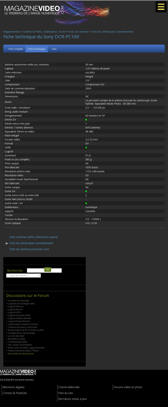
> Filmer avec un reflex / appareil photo (25, 347)
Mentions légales (14, 387)
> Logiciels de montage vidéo (20, 303)
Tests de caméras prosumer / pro (29, 249)
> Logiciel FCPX (13, 312)
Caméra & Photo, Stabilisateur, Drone (44, 31)
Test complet (15, 49)
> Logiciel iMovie (14, 309)
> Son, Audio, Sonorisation (19, 344)
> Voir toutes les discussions (20, 353)
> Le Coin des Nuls (15, 335)
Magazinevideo (11, 31)
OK (47, 269)
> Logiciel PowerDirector (18, 321)
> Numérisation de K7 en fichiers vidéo (25, 330)
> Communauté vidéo (16, 341)
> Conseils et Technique (17, 300)
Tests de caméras (78, 31)
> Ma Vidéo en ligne (15, 338)
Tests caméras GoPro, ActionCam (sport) (33, 237)
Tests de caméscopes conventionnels (112, 31)
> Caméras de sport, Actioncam (21, 327)
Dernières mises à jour (72, 399)
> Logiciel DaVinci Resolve (18, 318)
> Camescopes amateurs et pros (22, 324)
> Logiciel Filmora (14, 306)
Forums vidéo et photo (128, 387)
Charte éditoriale (69, 387)
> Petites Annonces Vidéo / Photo (22, 350)
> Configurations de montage (20, 333)
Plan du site (65, 393)
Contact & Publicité (15, 393)
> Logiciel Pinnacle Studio (18, 315)
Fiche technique (36, 49)
